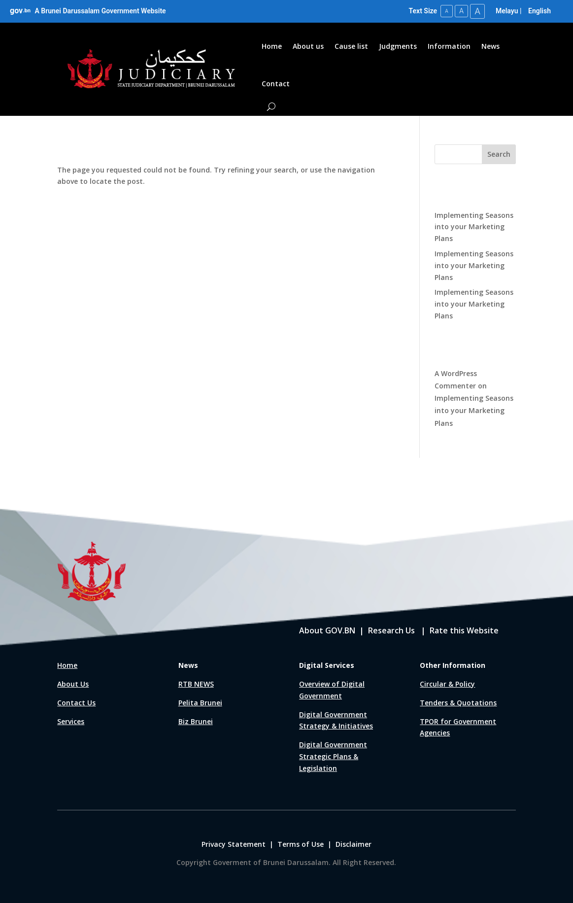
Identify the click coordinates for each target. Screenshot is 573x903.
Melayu (507, 11)
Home (272, 46)
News (490, 46)
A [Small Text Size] (446, 11)
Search (498, 154)
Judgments (398, 46)
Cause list (351, 46)
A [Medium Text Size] (461, 11)
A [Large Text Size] (477, 11)
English (539, 11)
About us (308, 46)
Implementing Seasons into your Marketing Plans (474, 226)
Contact (276, 83)
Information (449, 46)
